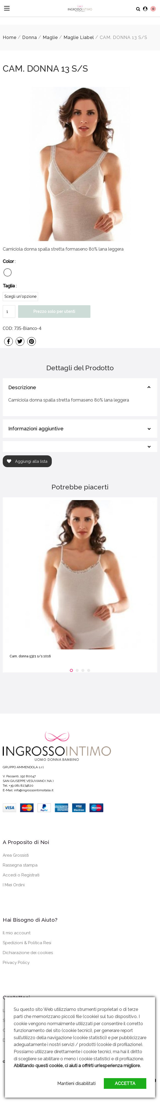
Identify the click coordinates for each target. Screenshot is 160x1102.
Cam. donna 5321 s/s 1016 (30, 656)
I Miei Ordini (14, 884)
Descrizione (22, 387)
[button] (71, 670)
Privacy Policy (16, 962)
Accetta (125, 1083)
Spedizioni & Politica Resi (27, 942)
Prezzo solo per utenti (54, 311)
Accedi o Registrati (21, 875)
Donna (29, 37)
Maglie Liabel (79, 37)
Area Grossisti (16, 855)
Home (9, 37)
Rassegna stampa (20, 865)
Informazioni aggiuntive (36, 428)
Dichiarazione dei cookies (28, 952)
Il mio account (16, 932)
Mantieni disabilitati (76, 1083)
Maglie (50, 37)
